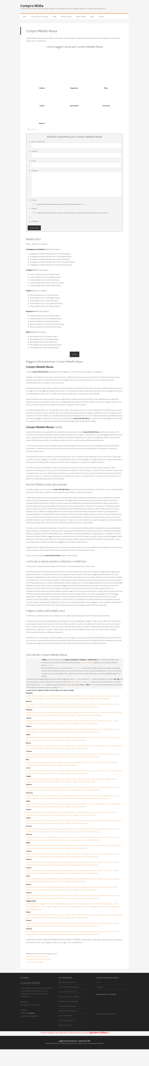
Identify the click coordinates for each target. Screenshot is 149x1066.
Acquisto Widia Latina (55, 834)
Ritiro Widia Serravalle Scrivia (68, 999)
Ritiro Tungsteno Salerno (99, 798)
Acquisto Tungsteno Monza (74, 751)
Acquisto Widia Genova (57, 912)
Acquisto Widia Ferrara (56, 940)
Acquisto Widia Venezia (57, 948)
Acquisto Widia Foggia (56, 787)
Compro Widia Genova (61, 915)
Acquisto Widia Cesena (57, 870)
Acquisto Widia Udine (55, 743)
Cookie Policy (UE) (84, 1058)
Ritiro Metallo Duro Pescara (80, 854)
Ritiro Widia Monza (106, 754)
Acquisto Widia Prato (54, 895)
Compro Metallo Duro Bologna (100, 715)
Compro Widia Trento (54, 829)
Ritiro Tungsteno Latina (88, 837)
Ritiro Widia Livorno (115, 890)
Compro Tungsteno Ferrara (42, 942)
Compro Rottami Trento (114, 826)
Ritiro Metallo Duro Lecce (70, 782)
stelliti (69, 687)
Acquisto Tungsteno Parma (73, 931)
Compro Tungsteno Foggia (36, 790)
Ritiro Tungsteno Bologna (108, 718)
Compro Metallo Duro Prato (92, 895)
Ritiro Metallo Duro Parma (70, 934)
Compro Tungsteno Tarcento (68, 1008)
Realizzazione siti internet (68, 1060)
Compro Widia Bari (44, 773)
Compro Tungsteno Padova (42, 737)
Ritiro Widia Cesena (114, 873)
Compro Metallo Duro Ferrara (96, 940)
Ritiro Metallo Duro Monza (72, 754)
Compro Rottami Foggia (114, 787)
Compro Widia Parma (53, 934)
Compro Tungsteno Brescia (42, 710)
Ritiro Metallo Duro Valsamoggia (69, 1018)
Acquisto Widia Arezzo (56, 904)
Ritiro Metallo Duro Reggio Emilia (110, 923)
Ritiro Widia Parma (104, 934)
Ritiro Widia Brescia (113, 710)
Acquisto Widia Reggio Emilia (63, 920)
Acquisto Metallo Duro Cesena (37, 870)
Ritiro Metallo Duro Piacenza (88, 809)
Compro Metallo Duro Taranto (98, 759)
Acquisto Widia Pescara (57, 851)
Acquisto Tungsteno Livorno (76, 887)
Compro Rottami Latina (113, 834)
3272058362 (31, 1030)
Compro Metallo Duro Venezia (97, 948)
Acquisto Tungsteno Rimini (72, 862)
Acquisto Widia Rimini (54, 862)
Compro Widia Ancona (61, 845)
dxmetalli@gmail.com (33, 1032)
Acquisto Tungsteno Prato (72, 895)
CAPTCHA (34, 221)
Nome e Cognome (38, 141)
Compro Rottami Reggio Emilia (42, 923)
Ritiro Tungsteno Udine (88, 746)
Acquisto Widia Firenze (56, 879)
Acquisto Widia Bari (53, 770)
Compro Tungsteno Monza (36, 754)
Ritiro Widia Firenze (113, 881)
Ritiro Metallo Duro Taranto (80, 762)
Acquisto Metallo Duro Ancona (37, 843)
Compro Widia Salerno (61, 798)
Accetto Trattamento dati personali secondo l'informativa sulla (61, 204)
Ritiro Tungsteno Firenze (98, 881)
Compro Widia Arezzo (59, 906)
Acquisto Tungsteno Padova (75, 734)
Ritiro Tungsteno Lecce (88, 782)
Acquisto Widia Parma (55, 931)
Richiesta (34, 170)
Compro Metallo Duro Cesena (97, 870)
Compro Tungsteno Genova (42, 915)
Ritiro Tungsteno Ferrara (98, 942)
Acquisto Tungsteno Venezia (76, 948)
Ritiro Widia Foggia (106, 790)
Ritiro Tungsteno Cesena (98, 873)
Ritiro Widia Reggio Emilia (57, 926)
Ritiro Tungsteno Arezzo (96, 906)
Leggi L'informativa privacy (68, 1058)
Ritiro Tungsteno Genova (99, 915)
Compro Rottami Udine (112, 743)
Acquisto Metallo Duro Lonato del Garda (40, 976)
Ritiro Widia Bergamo (33, 701)
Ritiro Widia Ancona (115, 845)
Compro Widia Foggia (54, 790)
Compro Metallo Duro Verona (96, 726)
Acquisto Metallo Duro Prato (36, 895)
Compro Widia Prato (52, 898)
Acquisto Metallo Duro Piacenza (37, 807)
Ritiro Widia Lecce (103, 782)
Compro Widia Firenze (60, 881)
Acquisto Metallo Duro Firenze (37, 879)
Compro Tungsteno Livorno (42, 890)
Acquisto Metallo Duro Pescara (37, 851)
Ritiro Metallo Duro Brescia (78, 710)
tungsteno (80, 682)
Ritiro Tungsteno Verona (97, 729)
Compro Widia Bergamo (69, 698)
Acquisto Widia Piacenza (58, 807)
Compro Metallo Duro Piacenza (100, 807)
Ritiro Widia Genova (115, 915)
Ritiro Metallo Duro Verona (78, 729)
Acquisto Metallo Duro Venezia (37, 948)
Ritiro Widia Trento (106, 829)
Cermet (76, 685)
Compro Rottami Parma (113, 931)
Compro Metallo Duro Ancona (97, 843)
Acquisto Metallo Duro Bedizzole (69, 1027)
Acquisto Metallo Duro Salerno (37, 795)
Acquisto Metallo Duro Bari (35, 770)
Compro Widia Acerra (65, 1042)
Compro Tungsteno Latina (35, 837)
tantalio (97, 682)
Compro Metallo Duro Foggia (95, 787)
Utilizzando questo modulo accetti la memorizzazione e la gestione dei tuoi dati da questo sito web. (72, 213)
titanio (88, 682)
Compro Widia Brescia (60, 710)
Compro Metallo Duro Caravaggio (70, 1013)
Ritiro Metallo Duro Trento (72, 829)
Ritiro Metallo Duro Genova (79, 915)
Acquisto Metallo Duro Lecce (36, 779)
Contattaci (100, 1003)
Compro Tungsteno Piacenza (49, 809)
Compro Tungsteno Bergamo (50, 698)
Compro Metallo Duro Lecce (93, 779)
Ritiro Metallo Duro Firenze (78, 881)
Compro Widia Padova (61, 737)
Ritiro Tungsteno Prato (87, 898)
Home (98, 999)
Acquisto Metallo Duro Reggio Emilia (39, 920)
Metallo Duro (34, 129)
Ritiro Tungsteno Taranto (99, 762)
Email (33, 161)
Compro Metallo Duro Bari (88, 770)
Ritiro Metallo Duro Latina (70, 837)
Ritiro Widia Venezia (115, 951)
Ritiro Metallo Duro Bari (60, 773)
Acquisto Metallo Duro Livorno (37, 887)
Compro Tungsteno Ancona (42, 845)
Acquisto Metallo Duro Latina (36, 834)
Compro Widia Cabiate (66, 1032)
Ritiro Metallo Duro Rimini (70, 865)
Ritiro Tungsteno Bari (77, 773)
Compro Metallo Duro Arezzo (95, 904)
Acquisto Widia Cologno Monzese (70, 1003)
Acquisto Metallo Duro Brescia (37, 707)
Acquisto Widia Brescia (56, 707)
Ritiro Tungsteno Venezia (99, 951)
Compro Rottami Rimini (112, 862)
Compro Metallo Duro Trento (95, 826)
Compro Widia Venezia (61, 951)
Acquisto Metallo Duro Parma (36, 931)
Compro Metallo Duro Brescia (96, 707)
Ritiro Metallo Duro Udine (70, 746)
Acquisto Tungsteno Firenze (75, 879)
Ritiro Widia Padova (114, 737)
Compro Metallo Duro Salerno (98, 795)
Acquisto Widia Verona (56, 726)
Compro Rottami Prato (111, 895)
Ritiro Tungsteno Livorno (98, 890)
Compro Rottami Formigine (35, 978)
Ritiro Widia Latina (104, 837)
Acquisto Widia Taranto (57, 759)
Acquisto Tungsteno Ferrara (75, 940)
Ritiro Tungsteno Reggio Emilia (37, 926)
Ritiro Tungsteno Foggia (90, 790)
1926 (91, 679)
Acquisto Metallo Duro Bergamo (37, 696)
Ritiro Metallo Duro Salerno (80, 798)
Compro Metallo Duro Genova (97, 912)
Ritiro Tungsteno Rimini (88, 865)
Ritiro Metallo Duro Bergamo (89, 698)
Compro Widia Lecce (52, 782)
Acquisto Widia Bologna (57, 715)
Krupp (76, 679)
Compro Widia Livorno (61, 890)
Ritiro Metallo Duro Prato (69, 898)
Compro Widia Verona (60, 729)
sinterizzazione (77, 668)
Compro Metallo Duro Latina (94, 834)
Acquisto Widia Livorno (57, 887)
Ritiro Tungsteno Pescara (100, 854)
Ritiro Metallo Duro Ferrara (78, 942)
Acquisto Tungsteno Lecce (72, 779)
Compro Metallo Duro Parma (94, 931)
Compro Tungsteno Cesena (42, 873)
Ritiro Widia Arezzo (111, 906)
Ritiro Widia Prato (102, 898)
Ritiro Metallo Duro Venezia (79, 951)
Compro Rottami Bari (106, 770)
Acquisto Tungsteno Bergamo (78, 696)
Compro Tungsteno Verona (42, 729)
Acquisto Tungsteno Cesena (75, 870)
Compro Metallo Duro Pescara (98, 851)
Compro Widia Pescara (62, 854)
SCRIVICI (74, 354)
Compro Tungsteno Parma (35, 934)
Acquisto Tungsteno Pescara (76, 851)
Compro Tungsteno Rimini (35, 865)
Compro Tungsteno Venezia (42, 951)
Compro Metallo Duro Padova (97, 734)
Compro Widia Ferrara (60, 942)
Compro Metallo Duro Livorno (97, 887)
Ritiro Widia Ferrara (113, 942)
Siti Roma (101, 1060)
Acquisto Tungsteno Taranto (76, 759)
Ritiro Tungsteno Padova (98, 737)
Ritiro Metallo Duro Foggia (72, 790)
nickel (49, 685)
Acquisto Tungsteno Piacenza (77, 807)
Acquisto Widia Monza (56, 751)
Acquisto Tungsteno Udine (72, 743)
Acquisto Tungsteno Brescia (75, 707)
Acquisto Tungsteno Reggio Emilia (86, 920)
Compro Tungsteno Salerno (43, 798)
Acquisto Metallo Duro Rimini (36, 862)
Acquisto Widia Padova (57, 734)
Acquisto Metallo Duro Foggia (36, 787)
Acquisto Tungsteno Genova (76, 912)
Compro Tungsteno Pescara (43, 854)
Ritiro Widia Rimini (103, 865)
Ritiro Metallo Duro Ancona (79, 845)
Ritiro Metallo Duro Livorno (79, 890)
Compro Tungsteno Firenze (42, 881)
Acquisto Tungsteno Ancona (76, 843)
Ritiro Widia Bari (90, 773)
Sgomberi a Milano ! (99, 1049)
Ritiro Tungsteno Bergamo (109, 698)
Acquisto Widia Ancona (57, 843)
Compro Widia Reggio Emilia (88, 923)
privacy (83, 204)
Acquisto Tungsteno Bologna (77, 715)
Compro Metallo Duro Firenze (96, 879)
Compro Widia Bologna (68, 718)
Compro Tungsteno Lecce (35, 782)
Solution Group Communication (87, 1060)
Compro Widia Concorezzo (67, 1037)
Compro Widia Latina (53, 837)
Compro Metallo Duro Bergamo (101, 696)
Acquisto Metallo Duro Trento (36, 826)
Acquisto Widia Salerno (57, 795)
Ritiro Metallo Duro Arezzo (77, 906)
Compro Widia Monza (54, 754)
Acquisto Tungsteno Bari (69, 770)
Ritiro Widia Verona (113, 729)
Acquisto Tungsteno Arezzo (74, 904)
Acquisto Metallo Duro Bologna (37, 715)
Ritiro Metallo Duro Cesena (79, 873)
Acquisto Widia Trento (56, 826)
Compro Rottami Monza (114, 751)
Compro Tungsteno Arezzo (41, 906)
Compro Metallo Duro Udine (93, 743)
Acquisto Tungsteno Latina (73, 834)
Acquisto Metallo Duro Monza (36, 751)
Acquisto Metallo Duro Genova (37, 912)
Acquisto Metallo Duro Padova (37, 734)
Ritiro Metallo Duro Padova (79, 737)
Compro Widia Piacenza (69, 809)
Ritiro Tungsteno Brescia (98, 710)
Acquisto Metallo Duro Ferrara (37, 940)
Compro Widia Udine (52, 746)
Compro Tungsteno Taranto (43, 762)
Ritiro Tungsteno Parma (89, 934)
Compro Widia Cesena (61, 873)
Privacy (34, 200)
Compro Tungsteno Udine (35, 746)
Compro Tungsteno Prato (35, 898)
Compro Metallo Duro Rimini (93, 862)
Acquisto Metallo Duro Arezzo (36, 904)
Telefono (34, 151)
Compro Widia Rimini (52, 865)
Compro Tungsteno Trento (36, 829)
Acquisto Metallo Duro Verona (37, 726)
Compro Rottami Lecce (112, 779)
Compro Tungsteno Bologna (49, 718)
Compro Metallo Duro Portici (68, 1023)
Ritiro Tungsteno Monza (90, 754)
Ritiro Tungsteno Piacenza (108, 809)
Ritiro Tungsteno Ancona (98, 845)
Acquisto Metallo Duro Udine (36, 743)
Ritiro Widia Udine (103, 746)
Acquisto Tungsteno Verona (75, 726)
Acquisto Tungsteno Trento (74, 826)
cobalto (50, 665)
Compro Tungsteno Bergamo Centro (39, 973)
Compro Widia (31, 5)
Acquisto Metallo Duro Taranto (37, 759)
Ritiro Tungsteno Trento (90, 829)
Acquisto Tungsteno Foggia (74, 787)
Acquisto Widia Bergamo (58, 696)
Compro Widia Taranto (61, 762)
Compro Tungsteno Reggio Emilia (66, 923)
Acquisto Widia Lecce (54, 779)
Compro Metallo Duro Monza (95, 751)
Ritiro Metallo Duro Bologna (88, 718)
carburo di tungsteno (88, 662)
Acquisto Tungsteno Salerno (76, 795)
